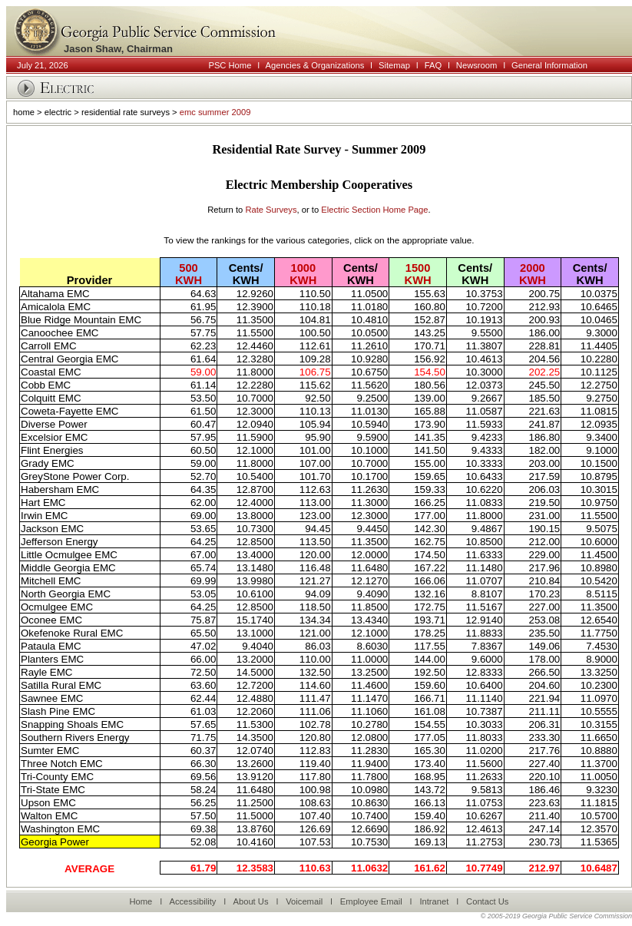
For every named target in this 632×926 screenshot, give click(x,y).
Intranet (433, 901)
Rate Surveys (270, 209)
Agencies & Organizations (315, 65)
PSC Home (229, 65)
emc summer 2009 (215, 112)
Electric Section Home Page (374, 209)
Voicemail (304, 901)
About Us (250, 901)
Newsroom (476, 65)
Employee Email (371, 901)
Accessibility (192, 901)
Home (140, 901)
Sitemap (394, 65)
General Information (549, 65)
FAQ (433, 65)
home (24, 112)
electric (58, 112)
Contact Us (487, 901)
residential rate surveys (125, 112)
